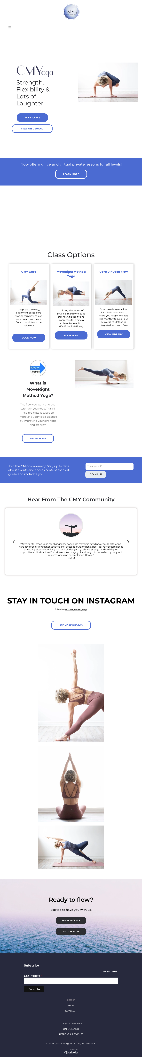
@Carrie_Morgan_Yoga (76, 609)
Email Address (32, 975)
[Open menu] (9, 27)
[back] (13, 541)
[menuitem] (71, 1001)
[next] (128, 541)
